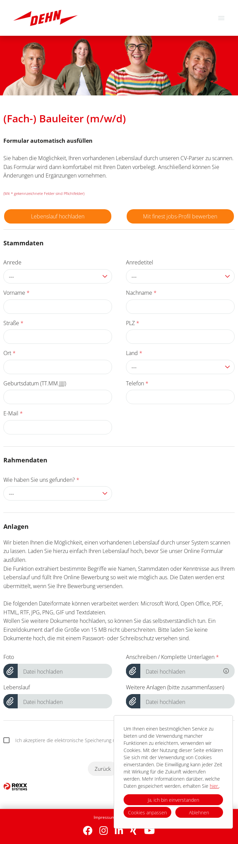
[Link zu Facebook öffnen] (87, 830)
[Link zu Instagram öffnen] (104, 830)
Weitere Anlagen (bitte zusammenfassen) (175, 687)
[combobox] (57, 276)
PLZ (132, 323)
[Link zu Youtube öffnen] (149, 830)
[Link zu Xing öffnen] (133, 830)
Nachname (141, 292)
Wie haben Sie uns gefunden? (41, 480)
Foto (8, 657)
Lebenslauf (16, 687)
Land (134, 353)
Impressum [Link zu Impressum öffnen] (104, 817)
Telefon (137, 383)
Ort (9, 353)
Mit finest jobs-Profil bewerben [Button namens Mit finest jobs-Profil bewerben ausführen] (180, 216)
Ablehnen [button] (199, 812)
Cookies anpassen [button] (147, 812)
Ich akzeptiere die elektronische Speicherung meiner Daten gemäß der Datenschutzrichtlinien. (109, 740)
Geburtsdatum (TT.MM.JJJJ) (34, 383)
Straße (13, 323)
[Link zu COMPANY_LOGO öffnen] (45, 18)
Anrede (12, 262)
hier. (214, 786)
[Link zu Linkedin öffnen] (119, 830)
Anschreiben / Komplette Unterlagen (172, 657)
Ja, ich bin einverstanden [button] (173, 800)
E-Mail (13, 413)
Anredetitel (139, 262)
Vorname (16, 292)
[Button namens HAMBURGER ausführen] (221, 18)
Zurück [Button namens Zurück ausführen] (103, 768)
